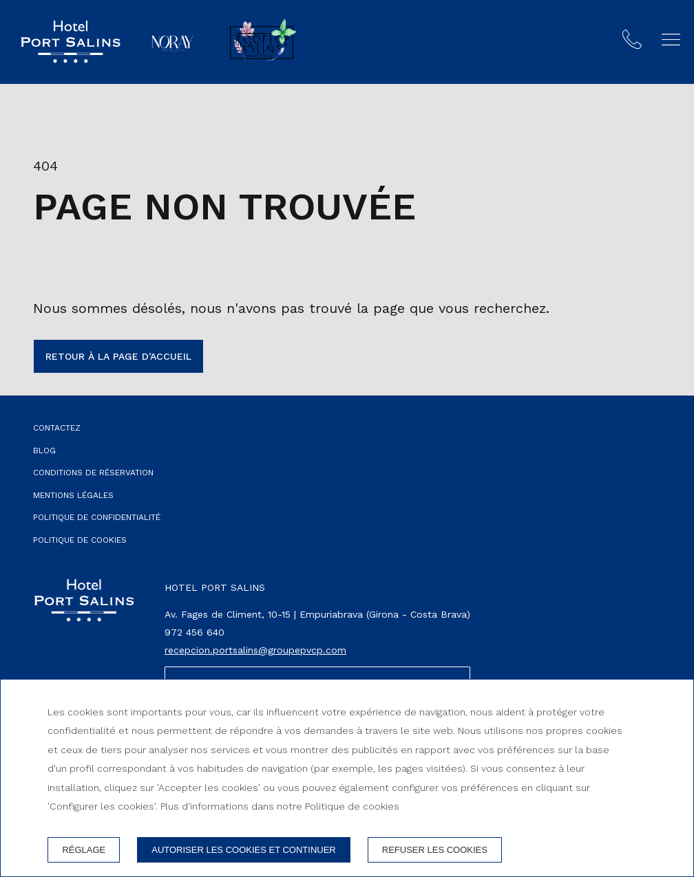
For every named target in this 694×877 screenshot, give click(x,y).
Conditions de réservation (93, 472)
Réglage (83, 850)
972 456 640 (194, 632)
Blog (44, 450)
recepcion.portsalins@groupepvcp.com (255, 650)
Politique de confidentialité (96, 517)
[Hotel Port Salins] (70, 42)
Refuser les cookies (434, 850)
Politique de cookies (80, 540)
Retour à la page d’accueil (118, 356)
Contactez (57, 428)
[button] (671, 39)
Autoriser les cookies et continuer (243, 850)
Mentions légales (73, 495)
